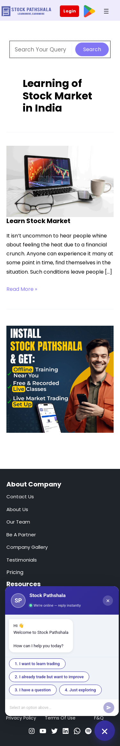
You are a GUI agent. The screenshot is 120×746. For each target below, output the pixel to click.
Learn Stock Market (38, 220)
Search (92, 49)
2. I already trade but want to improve (49, 676)
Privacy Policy (21, 718)
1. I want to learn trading (37, 663)
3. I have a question (33, 690)
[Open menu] (106, 11)
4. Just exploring (80, 690)
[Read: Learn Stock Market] (60, 181)
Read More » (21, 289)
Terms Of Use (60, 718)
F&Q (99, 718)
